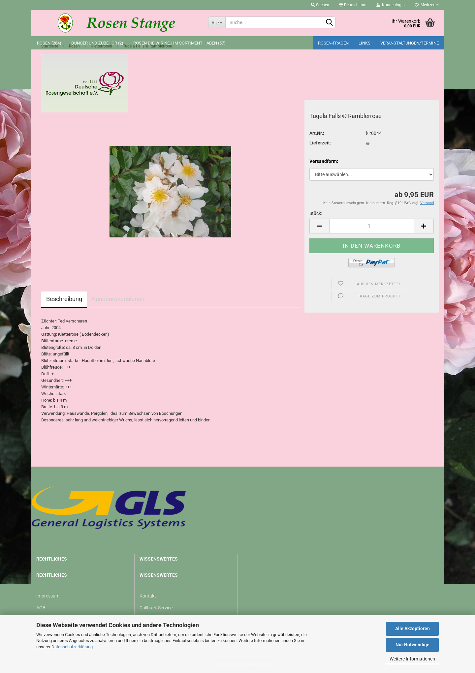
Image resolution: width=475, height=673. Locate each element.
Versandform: (323, 161)
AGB (41, 607)
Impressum (47, 595)
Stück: (315, 213)
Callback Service (156, 607)
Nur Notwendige (412, 644)
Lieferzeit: (320, 142)
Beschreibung (64, 298)
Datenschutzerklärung (72, 646)
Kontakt (148, 595)
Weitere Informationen (412, 658)
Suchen (320, 5)
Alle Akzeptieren (412, 628)
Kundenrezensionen (118, 298)
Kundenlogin (390, 5)
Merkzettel (427, 5)
